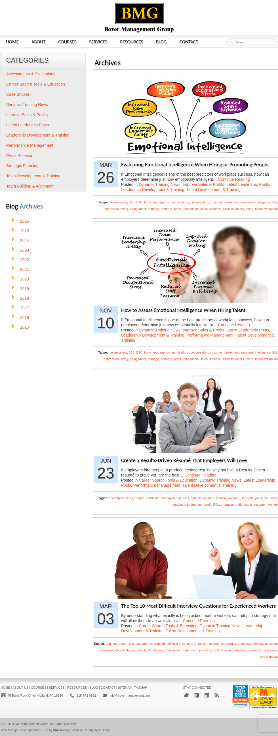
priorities (205, 650)
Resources (131, 41)
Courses (67, 41)
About (38, 41)
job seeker (262, 498)
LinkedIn (207, 695)
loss (274, 498)
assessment (118, 202)
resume (259, 504)
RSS (216, 695)
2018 (24, 298)
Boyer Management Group (30, 724)
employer (167, 498)
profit (177, 208)
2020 (24, 279)
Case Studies (18, 94)
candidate (153, 498)
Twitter (186, 695)
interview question (264, 643)
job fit (141, 650)
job (117, 650)
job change (128, 650)
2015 (24, 327)
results (247, 504)
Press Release (19, 155)
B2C (139, 202)
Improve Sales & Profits (203, 184)
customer (216, 202)
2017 (24, 308)
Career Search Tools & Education (168, 480)
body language (154, 202)
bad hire (111, 643)
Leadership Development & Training (152, 189)
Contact (189, 41)
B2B (132, 202)
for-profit (248, 498)
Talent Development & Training (213, 189)
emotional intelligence (256, 202)
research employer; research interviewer (249, 650)
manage (153, 208)
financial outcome (228, 498)
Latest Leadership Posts (247, 184)
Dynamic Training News (159, 184)
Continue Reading (234, 179)
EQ (274, 202)
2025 (24, 231)
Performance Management (209, 335)
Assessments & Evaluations (30, 74)
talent (249, 208)
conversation (199, 202)
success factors (233, 208)
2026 (24, 221)
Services (98, 41)
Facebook (197, 695)
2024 (24, 240)
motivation (173, 650)
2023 (24, 250)
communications (177, 202)
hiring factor (138, 208)
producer (227, 504)
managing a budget (183, 504)
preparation (189, 650)
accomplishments (121, 498)
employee (201, 643)
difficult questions (180, 643)
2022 (24, 260)
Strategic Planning (22, 165)
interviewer (105, 650)
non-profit (204, 504)
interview (244, 643)
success (215, 208)
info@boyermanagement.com (129, 695)
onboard (166, 208)
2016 (24, 317)
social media (269, 656)
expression (111, 208)
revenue (272, 504)
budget (139, 498)
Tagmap (140, 687)
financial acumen (202, 498)
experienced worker (222, 643)
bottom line (126, 643)
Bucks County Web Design (92, 730)
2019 (24, 288)
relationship (191, 208)
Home (12, 41)
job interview (155, 650)
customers (231, 202)
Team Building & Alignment (30, 186)
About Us (20, 687)
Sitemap (125, 687)
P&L (216, 504)
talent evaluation (266, 208)
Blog (161, 41)
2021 (24, 269)
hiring (124, 208)
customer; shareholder (151, 643)
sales (204, 208)
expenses (182, 498)
